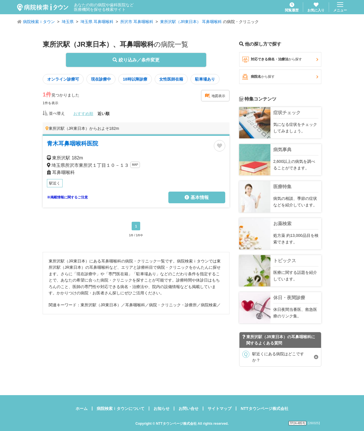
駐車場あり (205, 79)
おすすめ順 (83, 113)
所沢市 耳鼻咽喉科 (136, 21)
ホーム (82, 408)
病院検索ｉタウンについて (120, 408)
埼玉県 (68, 21)
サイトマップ (219, 408)
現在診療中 (101, 79)
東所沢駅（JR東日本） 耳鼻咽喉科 (191, 21)
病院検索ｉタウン (39, 21)
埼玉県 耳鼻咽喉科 (96, 21)
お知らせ (161, 408)
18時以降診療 (135, 79)
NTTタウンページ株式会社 (264, 408)
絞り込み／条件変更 (136, 60)
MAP (135, 164)
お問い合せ (188, 408)
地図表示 (215, 95)
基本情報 (196, 197)
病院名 (280, 77)
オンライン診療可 (63, 79)
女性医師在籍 (171, 79)
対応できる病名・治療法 (280, 59)
